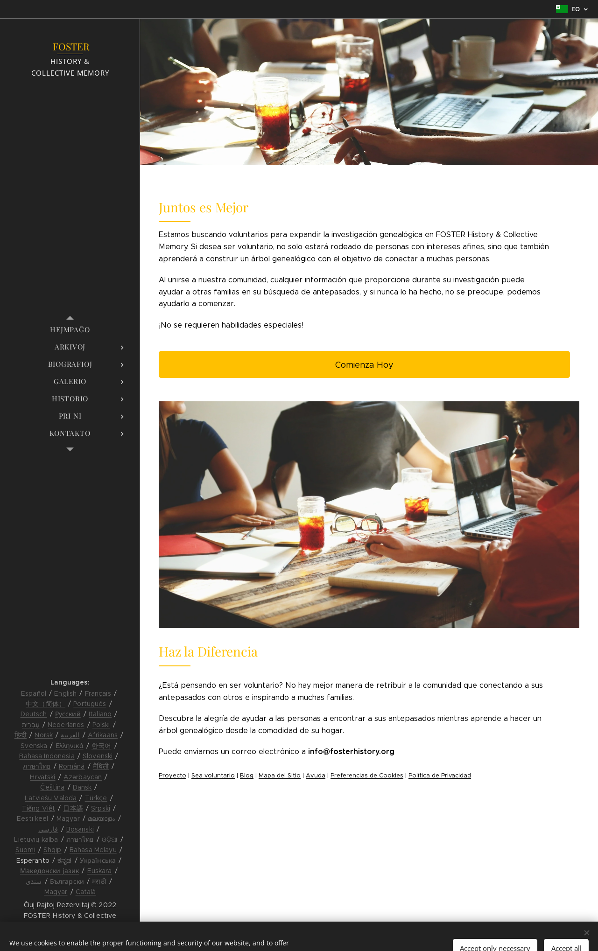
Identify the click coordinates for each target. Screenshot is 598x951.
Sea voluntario (213, 775)
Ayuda (315, 775)
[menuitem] (70, 329)
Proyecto (172, 775)
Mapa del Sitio (280, 775)
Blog (246, 775)
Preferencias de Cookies (367, 775)
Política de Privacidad (439, 775)
